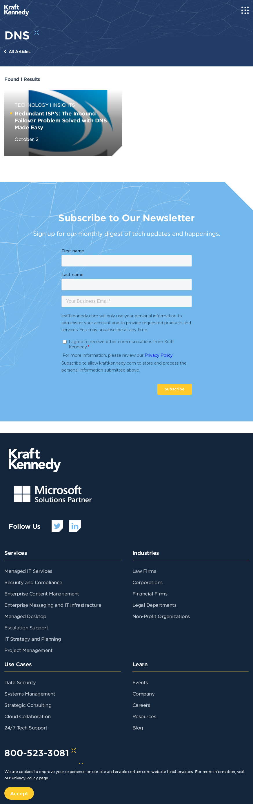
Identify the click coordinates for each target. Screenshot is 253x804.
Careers (141, 705)
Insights (63, 105)
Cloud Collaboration (27, 716)
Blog (137, 727)
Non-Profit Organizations (161, 616)
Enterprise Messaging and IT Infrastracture (52, 605)
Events (140, 682)
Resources (144, 716)
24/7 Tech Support (26, 727)
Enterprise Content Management (41, 593)
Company (143, 693)
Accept (19, 793)
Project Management (28, 650)
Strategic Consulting (27, 705)
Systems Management (29, 693)
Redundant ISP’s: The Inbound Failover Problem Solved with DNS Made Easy (60, 120)
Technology (31, 105)
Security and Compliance (33, 582)
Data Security (20, 682)
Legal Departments (154, 605)
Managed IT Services (28, 571)
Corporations (147, 582)
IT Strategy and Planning (32, 639)
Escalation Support (26, 627)
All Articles (19, 51)
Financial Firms (150, 593)
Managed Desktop (25, 616)
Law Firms (144, 571)
